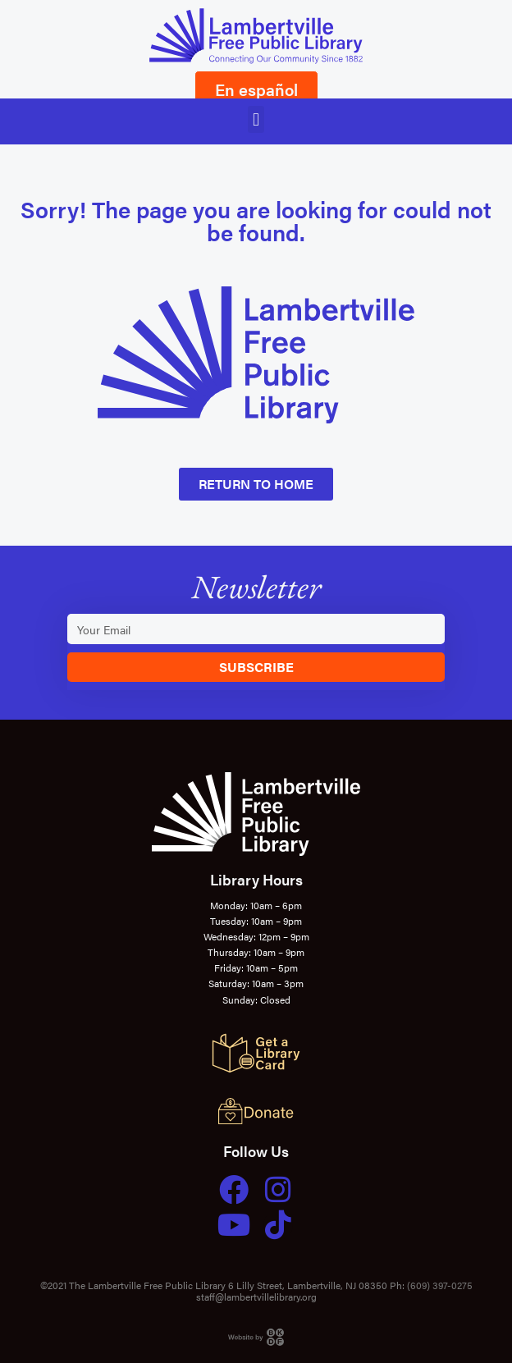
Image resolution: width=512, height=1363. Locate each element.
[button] (255, 119)
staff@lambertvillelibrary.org (256, 1296)
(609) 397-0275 (440, 1285)
